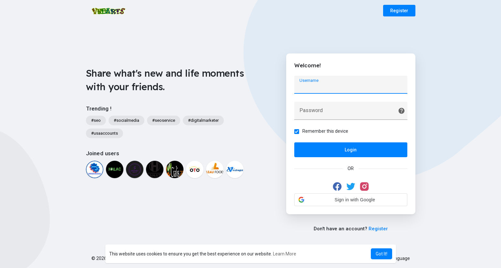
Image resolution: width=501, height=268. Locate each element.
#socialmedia (126, 120)
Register (399, 10)
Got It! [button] (381, 253)
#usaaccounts (104, 133)
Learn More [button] (284, 253)
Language (397, 258)
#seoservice (163, 120)
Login (351, 149)
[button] (350, 199)
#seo (96, 120)
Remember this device (325, 131)
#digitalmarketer (203, 120)
